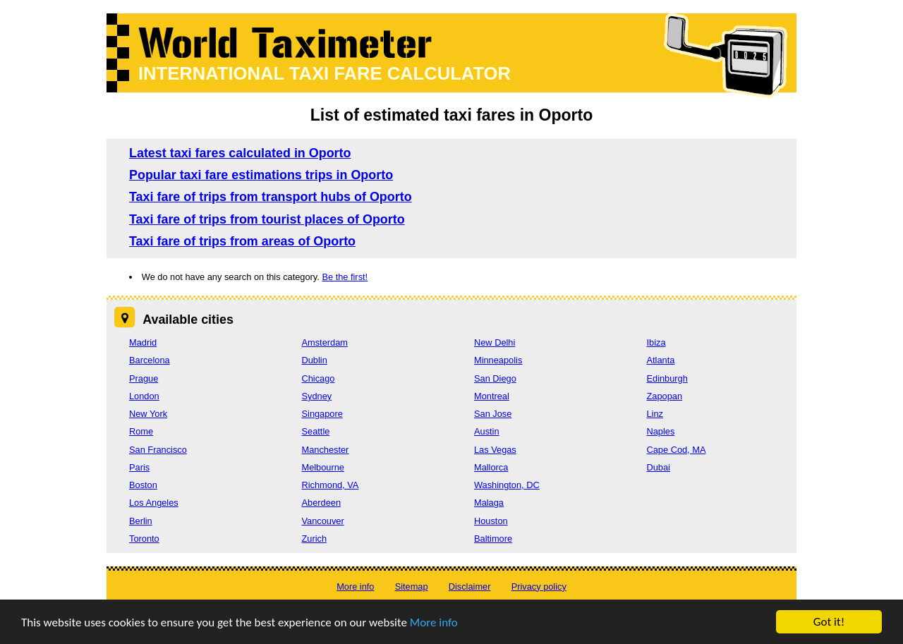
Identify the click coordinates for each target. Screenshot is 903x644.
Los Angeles (153, 502)
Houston (491, 521)
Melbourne (323, 467)
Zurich (314, 538)
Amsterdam (325, 342)
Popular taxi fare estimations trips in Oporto (261, 175)
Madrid (143, 342)
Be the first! (345, 277)
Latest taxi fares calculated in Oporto (240, 153)
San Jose (492, 413)
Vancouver (323, 521)
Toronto (144, 538)
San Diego (495, 378)
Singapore (322, 413)
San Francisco (158, 449)
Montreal (491, 396)
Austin (486, 431)
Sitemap (411, 586)
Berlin (140, 521)
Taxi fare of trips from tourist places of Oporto (267, 219)
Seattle (316, 431)
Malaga (489, 502)
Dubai (658, 467)
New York (148, 413)
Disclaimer (470, 586)
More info (434, 622)
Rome (141, 431)
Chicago (318, 378)
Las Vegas (495, 449)
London (144, 396)
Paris (139, 467)
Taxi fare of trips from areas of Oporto (242, 241)
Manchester (325, 449)
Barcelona (149, 360)
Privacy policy (538, 586)
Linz (655, 413)
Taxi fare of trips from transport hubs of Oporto (270, 197)
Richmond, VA (330, 485)
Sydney (317, 396)
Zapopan (665, 396)
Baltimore (493, 538)
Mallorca (491, 467)
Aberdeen (321, 502)
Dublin (314, 360)
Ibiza (656, 342)
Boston (143, 485)
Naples (661, 431)
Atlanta (661, 360)
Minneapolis (498, 360)
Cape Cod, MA (676, 449)
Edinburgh (667, 378)
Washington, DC (507, 485)
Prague (143, 378)
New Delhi (494, 342)
